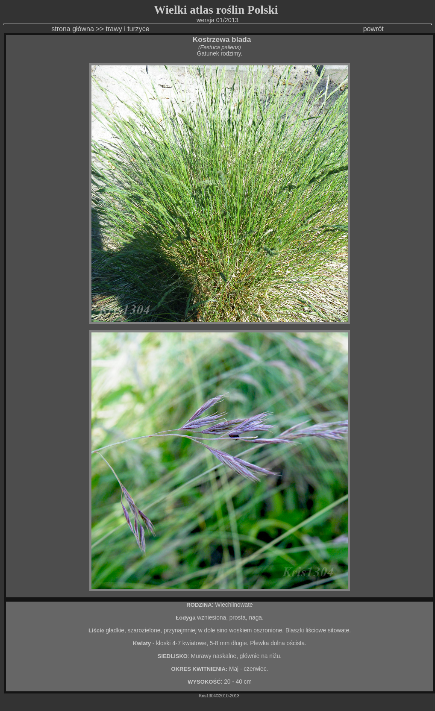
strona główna (72, 28)
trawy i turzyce (127, 28)
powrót (373, 28)
